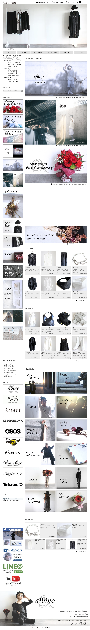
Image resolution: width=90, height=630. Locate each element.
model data (71, 478)
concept (40, 478)
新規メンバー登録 (9, 367)
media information (40, 455)
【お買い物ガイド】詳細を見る (78, 624)
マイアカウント (8, 368)
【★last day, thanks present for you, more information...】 (69, 184)
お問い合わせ (8, 376)
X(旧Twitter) (78, 2)
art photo (40, 407)
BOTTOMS (38, 53)
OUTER (10, 53)
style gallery (40, 384)
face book (80, 2)
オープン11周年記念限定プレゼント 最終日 (14, 63)
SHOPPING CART (58, 2)
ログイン (71, 407)
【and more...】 (82, 300)
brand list (71, 384)
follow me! (19, 498)
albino (9, 2)
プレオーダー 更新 (13, 81)
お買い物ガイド (8, 365)
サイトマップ (8, 363)
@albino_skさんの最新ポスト (12, 500)
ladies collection (40, 502)
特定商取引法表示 (9, 372)
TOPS (24, 53)
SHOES (80, 53)
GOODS (66, 53)
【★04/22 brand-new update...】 (77, 244)
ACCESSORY (52, 53)
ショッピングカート (10, 370)
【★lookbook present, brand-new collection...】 (72, 97)
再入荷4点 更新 (12, 66)
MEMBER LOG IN (43, 2)
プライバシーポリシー (10, 374)
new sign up (71, 502)
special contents (71, 431)
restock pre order (40, 431)
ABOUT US (71, 2)
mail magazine (71, 455)
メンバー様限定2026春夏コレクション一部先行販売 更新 (14, 73)
